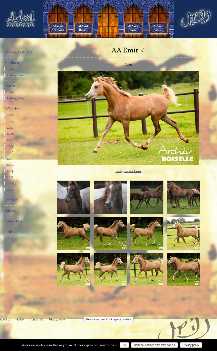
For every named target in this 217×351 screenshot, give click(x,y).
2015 (10, 159)
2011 (10, 183)
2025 (10, 115)
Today (11, 69)
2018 (10, 140)
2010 (10, 190)
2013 (10, 171)
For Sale (10, 200)
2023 (10, 122)
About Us (5, 319)
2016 (10, 152)
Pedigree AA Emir (128, 171)
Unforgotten (15, 75)
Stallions (11, 63)
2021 (10, 128)
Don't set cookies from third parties (154, 345)
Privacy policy (56, 319)
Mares (9, 86)
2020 (10, 134)
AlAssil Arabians (18, 52)
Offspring (12, 109)
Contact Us (13, 221)
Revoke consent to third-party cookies (108, 319)
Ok (124, 345)
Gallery (10, 210)
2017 (10, 146)
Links (9, 232)
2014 (10, 165)
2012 (10, 177)
